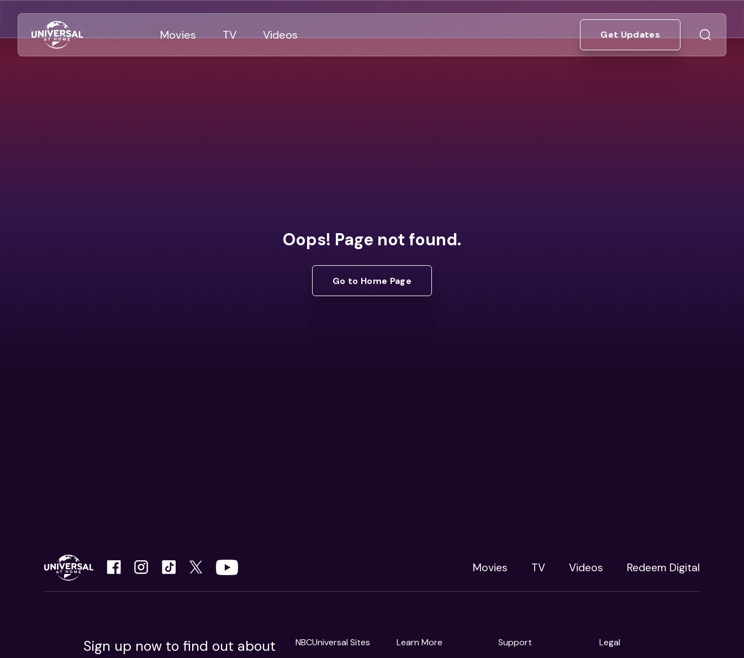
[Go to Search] (705, 35)
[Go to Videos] (280, 35)
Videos (586, 568)
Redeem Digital (663, 568)
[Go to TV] (229, 35)
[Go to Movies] (178, 35)
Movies (490, 568)
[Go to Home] (57, 35)
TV (538, 568)
